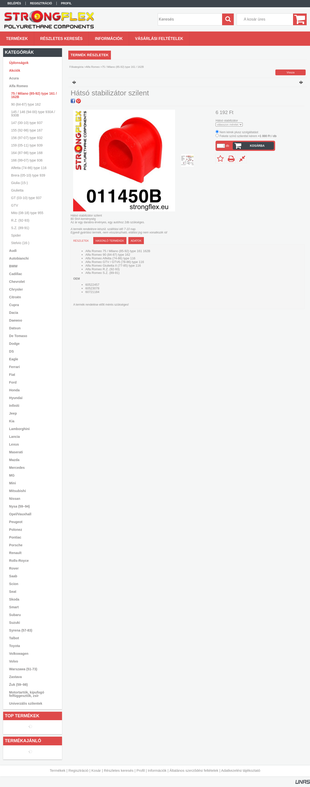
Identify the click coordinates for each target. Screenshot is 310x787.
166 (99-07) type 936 (27, 160)
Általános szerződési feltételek (194, 770)
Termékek (57, 770)
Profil (141, 770)
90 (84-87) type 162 (26, 104)
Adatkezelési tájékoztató (240, 770)
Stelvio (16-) (20, 243)
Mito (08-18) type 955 (27, 213)
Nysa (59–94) (19, 506)
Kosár (96, 770)
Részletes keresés (119, 770)
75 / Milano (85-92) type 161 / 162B (34, 95)
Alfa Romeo (93, 66)
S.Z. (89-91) (20, 228)
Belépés (14, 3)
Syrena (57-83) (20, 630)
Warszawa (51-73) (23, 669)
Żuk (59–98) (18, 685)
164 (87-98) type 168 (27, 153)
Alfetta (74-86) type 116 (28, 168)
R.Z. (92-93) (20, 220)
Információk (157, 770)
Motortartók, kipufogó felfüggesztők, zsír (26, 694)
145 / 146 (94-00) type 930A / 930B (33, 113)
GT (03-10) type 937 (26, 198)
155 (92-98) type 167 (27, 130)
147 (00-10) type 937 (27, 123)
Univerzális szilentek (25, 703)
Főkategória (77, 66)
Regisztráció (79, 770)
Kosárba (257, 145)
